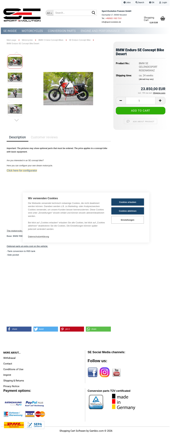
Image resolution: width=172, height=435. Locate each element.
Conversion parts (62, 31)
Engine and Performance (100, 31)
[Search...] (49, 13)
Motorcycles (32, 31)
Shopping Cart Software (72, 430)
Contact (7, 363)
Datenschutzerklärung (38, 236)
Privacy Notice (11, 386)
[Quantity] (140, 100)
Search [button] (140, 2)
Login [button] (163, 2)
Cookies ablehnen (128, 211)
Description (17, 137)
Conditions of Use (13, 369)
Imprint (7, 374)
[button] (152, 3)
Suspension (134, 31)
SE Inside (10, 31)
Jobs (127, 2)
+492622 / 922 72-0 (113, 18)
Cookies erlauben (127, 202)
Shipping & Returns (13, 380)
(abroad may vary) (146, 79)
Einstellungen (127, 220)
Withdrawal (9, 358)
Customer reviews (44, 137)
